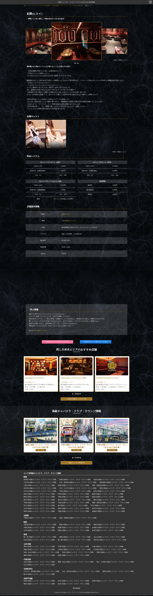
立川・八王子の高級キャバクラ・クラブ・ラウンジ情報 (77, 489)
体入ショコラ (42, 330)
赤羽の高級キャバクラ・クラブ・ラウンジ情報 (74, 492)
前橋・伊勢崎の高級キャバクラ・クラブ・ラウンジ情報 (77, 518)
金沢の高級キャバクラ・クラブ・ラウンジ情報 (73, 581)
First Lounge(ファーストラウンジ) (36, 378)
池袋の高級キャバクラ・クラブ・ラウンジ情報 (109, 480)
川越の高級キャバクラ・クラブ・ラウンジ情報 (73, 512)
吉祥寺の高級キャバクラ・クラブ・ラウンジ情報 (40, 489)
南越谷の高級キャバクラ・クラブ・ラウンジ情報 (108, 512)
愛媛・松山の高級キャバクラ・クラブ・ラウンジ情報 (75, 562)
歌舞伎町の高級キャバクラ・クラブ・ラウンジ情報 (117, 483)
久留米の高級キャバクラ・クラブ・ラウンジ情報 (74, 550)
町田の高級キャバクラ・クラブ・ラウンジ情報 (109, 492)
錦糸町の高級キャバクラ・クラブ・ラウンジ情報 (40, 480)
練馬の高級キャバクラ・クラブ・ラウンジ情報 (107, 494)
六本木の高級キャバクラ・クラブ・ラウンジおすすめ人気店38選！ (67, 5)
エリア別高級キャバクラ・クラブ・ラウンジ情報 (42, 474)
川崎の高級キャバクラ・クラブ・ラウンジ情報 (73, 497)
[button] (75, 63)
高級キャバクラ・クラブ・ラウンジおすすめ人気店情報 (76, 2)
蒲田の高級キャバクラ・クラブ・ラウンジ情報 (115, 489)
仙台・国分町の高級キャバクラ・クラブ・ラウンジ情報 (80, 572)
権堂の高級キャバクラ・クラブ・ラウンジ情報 (39, 584)
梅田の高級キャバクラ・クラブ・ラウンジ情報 (109, 525)
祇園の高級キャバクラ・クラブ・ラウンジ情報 (73, 528)
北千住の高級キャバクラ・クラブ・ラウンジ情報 (40, 492)
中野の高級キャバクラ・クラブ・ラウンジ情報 (73, 494)
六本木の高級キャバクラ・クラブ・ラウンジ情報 (40, 483)
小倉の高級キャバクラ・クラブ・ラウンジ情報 (107, 547)
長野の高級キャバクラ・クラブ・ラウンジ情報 (107, 581)
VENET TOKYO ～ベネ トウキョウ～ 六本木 (75, 378)
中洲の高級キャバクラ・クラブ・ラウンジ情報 (73, 547)
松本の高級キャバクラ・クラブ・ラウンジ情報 (73, 584)
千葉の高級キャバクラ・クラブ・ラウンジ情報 (73, 503)
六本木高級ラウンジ (31, 383)
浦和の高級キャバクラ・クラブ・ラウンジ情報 (73, 509)
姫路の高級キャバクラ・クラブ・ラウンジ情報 (73, 531)
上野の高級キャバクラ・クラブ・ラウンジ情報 (39, 486)
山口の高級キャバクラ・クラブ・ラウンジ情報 (39, 565)
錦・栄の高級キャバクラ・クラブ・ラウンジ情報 (40, 537)
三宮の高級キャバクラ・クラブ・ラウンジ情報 (39, 531)
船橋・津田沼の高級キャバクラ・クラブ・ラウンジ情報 (110, 503)
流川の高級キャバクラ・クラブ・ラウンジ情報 (39, 562)
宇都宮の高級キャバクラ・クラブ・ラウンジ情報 (40, 518)
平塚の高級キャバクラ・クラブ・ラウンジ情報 (39, 503)
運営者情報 (76, 589)
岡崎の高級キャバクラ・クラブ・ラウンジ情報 (74, 537)
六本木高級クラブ (102, 383)
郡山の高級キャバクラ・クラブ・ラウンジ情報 (39, 575)
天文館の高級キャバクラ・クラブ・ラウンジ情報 (110, 550)
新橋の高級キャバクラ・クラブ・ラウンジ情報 (73, 486)
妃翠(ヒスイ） (66, 214)
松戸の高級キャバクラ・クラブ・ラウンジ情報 (106, 506)
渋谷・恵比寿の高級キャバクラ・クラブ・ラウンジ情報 (77, 483)
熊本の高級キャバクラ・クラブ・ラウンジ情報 (77, 553)
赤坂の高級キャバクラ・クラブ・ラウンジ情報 (39, 494)
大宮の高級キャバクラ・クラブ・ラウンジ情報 (39, 509)
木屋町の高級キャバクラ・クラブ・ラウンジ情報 (108, 528)
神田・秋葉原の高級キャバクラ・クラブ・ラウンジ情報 (110, 486)
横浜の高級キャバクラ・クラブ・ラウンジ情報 (107, 497)
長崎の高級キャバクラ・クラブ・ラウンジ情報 (73, 556)
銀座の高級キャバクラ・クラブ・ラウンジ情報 (74, 480)
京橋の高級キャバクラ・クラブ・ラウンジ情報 (39, 528)
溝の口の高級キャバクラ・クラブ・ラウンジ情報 (74, 500)
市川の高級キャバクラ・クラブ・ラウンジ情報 (39, 506)
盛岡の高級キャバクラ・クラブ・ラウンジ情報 (118, 572)
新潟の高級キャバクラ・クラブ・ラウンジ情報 (39, 581)
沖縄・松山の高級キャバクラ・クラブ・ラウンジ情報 (41, 553)
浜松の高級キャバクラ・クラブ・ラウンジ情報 (39, 540)
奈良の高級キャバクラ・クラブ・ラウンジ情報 (107, 531)
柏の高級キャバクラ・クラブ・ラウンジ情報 (73, 506)
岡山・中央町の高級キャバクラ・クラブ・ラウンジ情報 (115, 562)
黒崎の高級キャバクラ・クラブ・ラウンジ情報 (39, 550)
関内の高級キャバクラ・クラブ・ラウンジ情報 (39, 497)
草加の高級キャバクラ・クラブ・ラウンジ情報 (39, 512)
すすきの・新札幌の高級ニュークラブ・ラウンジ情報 (41, 572)
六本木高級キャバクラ (69, 221)
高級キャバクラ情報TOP (76, 463)
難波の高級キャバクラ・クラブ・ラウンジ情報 (74, 525)
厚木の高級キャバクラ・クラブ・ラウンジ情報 (39, 500)
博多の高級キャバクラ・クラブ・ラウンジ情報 (39, 547)
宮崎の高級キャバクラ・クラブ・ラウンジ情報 (112, 553)
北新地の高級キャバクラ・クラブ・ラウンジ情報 (40, 525)
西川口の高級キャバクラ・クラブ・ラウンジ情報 (108, 509)
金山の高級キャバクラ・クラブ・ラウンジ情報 (109, 537)
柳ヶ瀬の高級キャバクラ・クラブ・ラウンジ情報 (74, 540)
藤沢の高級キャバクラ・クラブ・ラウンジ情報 (109, 500)
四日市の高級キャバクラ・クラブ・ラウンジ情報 (110, 540)
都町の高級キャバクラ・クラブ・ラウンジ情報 (39, 556)
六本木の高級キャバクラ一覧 (76, 399)
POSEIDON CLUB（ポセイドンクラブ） (109, 378)
